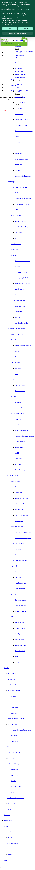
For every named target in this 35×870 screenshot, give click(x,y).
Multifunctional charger (22, 227)
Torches (17, 170)
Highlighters (18, 634)
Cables (17, 193)
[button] (32, 2)
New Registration (12, 843)
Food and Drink (12, 724)
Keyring (13, 85)
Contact (6, 826)
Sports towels (19, 447)
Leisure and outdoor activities (16, 328)
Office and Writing (13, 764)
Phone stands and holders (22, 204)
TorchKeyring (19, 108)
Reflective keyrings (21, 125)
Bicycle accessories (21, 425)
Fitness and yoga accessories (23, 430)
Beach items (15, 340)
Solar (16, 295)
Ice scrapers (18, 68)
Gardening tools (20, 385)
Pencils (17, 662)
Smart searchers (16, 244)
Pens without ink (20, 651)
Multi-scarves (19, 458)
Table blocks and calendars (23, 532)
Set (16, 238)
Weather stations (20, 509)
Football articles (20, 442)
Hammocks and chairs (17, 334)
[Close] (0, 867)
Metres (17, 148)
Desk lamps (18, 492)
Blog (5, 860)
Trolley (9, 854)
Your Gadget (7, 809)
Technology (10, 181)
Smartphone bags (20, 470)
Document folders (20, 600)
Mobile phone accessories (19, 187)
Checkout (10, 849)
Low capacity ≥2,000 (21, 278)
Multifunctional (19, 289)
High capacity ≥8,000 (21, 272)
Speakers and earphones (18, 300)
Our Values (7, 815)
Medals (17, 453)
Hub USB (18, 549)
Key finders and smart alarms (23, 131)
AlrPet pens (14, 769)
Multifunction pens (20, 645)
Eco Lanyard (11, 679)
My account (7, 832)
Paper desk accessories (18, 526)
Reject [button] (9, 28)
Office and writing (12, 475)
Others (17, 487)
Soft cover (18, 572)
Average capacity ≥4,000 (22, 283)
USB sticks (14, 249)
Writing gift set (19, 622)
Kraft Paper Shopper (13, 752)
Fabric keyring (19, 114)
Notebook (14, 566)
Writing (13, 617)
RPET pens (14, 775)
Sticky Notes (11, 803)
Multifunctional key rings (22, 119)
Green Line (14, 741)
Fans (16, 374)
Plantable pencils (16, 786)
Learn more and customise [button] (17, 33)
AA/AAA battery (16, 210)
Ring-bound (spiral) (21, 583)
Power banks (15, 255)
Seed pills (14, 713)
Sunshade (18, 46)
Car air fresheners (20, 40)
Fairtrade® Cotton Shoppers (15, 719)
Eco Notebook (11, 685)
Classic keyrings (20, 97)
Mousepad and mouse (21, 498)
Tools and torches (16, 136)
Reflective (18, 464)
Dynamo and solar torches (23, 176)
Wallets (13, 594)
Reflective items (16, 80)
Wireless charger (16, 215)
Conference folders (20, 605)
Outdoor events (15, 362)
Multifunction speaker (21, 323)
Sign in (9, 837)
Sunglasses (14, 396)
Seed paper (14, 707)
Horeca (9, 747)
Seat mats (18, 368)
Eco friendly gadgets (13, 690)
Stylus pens (18, 656)
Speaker (17, 317)
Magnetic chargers (20, 221)
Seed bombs (14, 702)
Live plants (14, 696)
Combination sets (20, 588)
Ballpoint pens (19, 639)
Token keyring (19, 91)
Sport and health (16, 419)
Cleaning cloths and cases (22, 408)
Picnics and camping (17, 413)
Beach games (19, 357)
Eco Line (6, 668)
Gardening (14, 379)
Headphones (18, 311)
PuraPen (13, 781)
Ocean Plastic (11, 758)
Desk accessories (16, 481)
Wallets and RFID (20, 611)
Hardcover (18, 577)
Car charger (18, 63)
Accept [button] (25, 28)
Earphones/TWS (20, 306)
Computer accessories (17, 543)
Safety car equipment (21, 74)
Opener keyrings (20, 102)
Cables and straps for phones (23, 198)
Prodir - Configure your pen (15, 798)
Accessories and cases (21, 628)
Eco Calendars (11, 673)
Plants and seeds (20, 391)
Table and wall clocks (21, 504)
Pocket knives (19, 142)
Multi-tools (18, 153)
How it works (8, 820)
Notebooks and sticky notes (23, 538)
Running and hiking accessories (24, 436)
